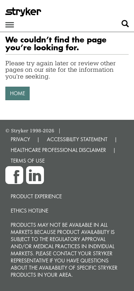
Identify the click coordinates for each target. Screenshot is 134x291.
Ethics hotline (29, 210)
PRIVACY (20, 139)
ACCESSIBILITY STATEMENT (77, 139)
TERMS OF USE (28, 160)
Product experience (36, 196)
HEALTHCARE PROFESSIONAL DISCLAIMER (58, 150)
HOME (17, 93)
